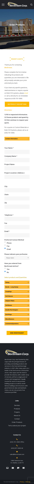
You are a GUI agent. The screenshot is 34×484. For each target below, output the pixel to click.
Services (17, 405)
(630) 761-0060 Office (17, 442)
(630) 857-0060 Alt (17, 448)
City (17, 189)
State (17, 197)
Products (17, 409)
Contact (17, 419)
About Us (17, 415)
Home (10, 30)
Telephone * (17, 217)
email (26, 93)
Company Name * (17, 158)
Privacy (22, 482)
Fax (17, 225)
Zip (17, 205)
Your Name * (17, 150)
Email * (17, 234)
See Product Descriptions (17, 104)
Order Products (17, 422)
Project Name (17, 167)
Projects (17, 412)
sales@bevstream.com (17, 454)
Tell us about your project (17, 426)
